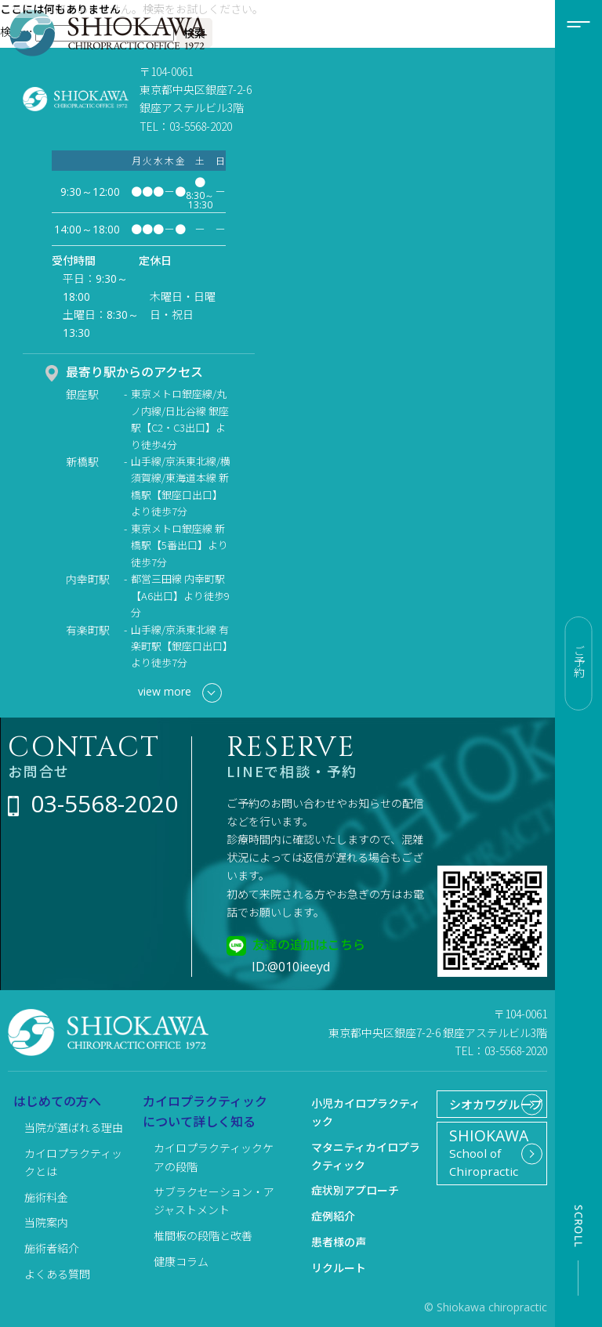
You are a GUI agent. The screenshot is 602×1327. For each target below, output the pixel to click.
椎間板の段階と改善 (203, 1235)
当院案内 (46, 1222)
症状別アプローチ (355, 1190)
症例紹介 (333, 1216)
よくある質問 (57, 1274)
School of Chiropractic (485, 1182)
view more (180, 693)
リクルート (338, 1267)
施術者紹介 (51, 1248)
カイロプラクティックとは (73, 1162)
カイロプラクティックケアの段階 (214, 1156)
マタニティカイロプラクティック (365, 1156)
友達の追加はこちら (308, 944)
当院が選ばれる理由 (73, 1127)
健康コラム (181, 1261)
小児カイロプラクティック (365, 1112)
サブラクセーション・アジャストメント (214, 1200)
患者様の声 (338, 1241)
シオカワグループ (481, 1117)
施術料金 (46, 1197)
